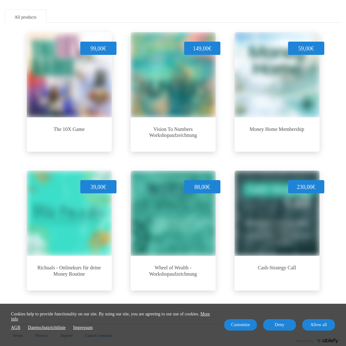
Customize (240, 324)
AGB (15, 327)
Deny (279, 324)
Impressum (83, 327)
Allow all (318, 324)
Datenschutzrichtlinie (47, 327)
